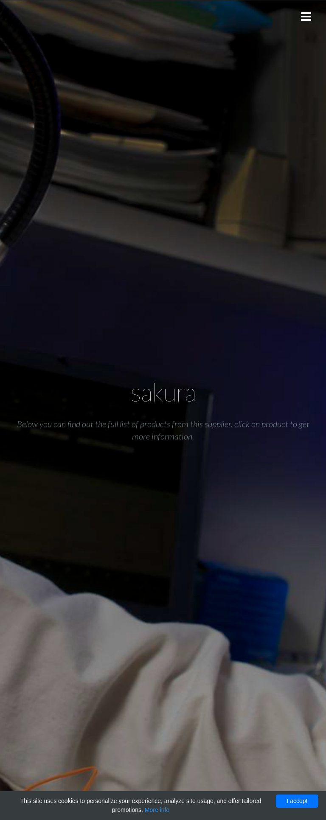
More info (157, 809)
